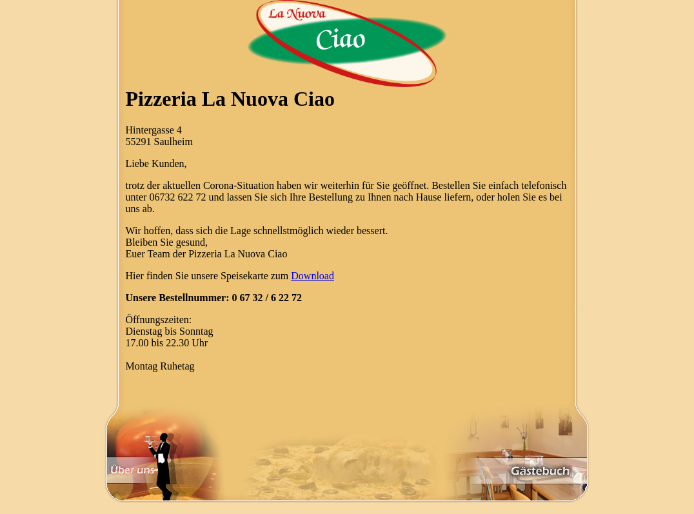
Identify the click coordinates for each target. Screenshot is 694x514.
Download (312, 275)
